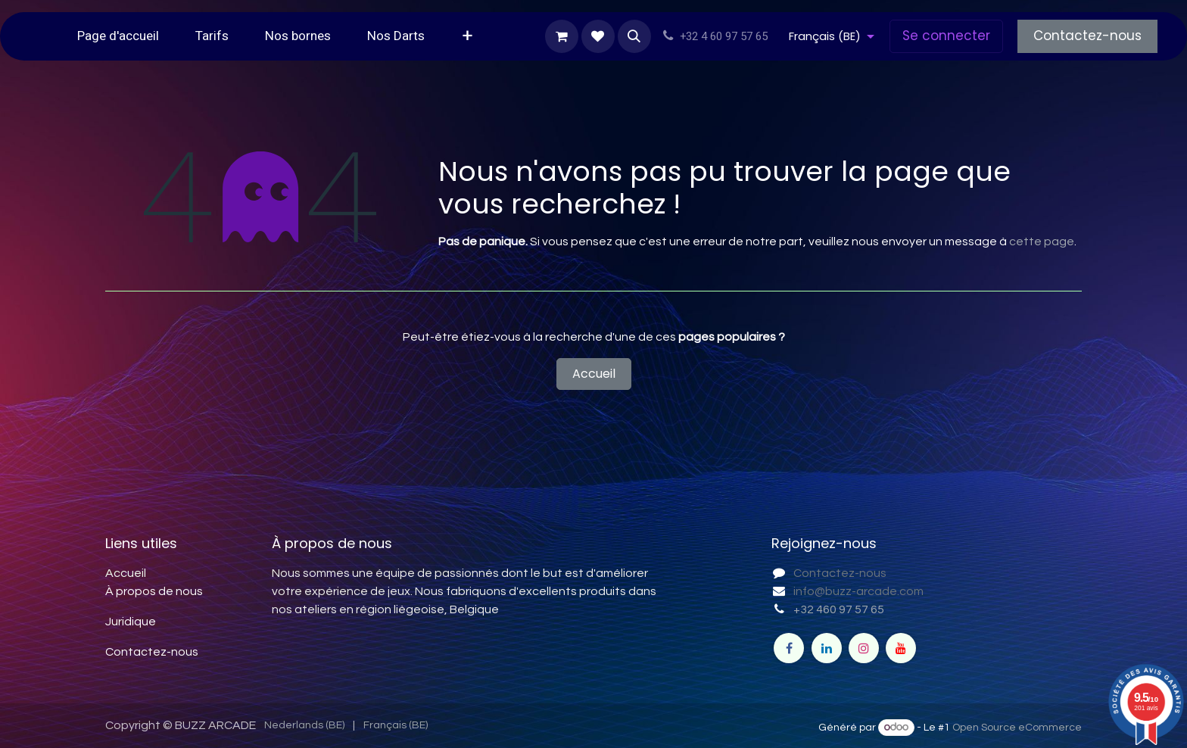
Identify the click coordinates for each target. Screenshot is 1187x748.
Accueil (593, 373)
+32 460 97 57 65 (838, 609)
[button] (634, 36)
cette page (1041, 241)
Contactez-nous (1087, 35)
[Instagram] (864, 648)
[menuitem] (118, 36)
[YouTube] (901, 648)
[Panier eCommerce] (561, 36)
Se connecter (946, 35)
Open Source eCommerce (1017, 727)
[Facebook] (789, 648)
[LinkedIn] (827, 648)
